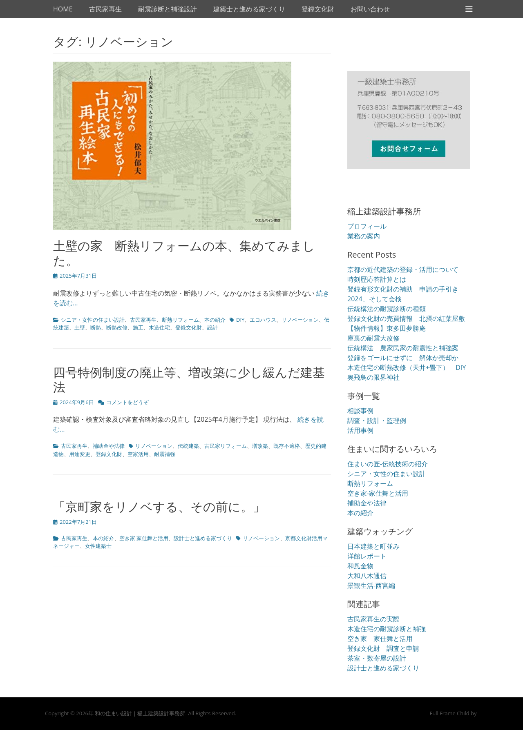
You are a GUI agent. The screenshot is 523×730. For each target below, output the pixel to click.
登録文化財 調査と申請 (383, 648)
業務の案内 (363, 235)
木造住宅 (159, 327)
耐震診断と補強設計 (167, 8)
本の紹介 (215, 319)
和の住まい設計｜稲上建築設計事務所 (140, 713)
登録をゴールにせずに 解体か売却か (402, 357)
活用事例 (360, 430)
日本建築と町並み (373, 546)
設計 (212, 327)
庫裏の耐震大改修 (373, 338)
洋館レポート (367, 556)
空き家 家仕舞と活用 (143, 538)
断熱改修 (116, 327)
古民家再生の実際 (373, 618)
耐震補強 (164, 454)
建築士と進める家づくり (249, 8)
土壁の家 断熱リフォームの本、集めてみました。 (184, 253)
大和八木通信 (367, 575)
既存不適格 (286, 446)
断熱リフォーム (180, 319)
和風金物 (360, 565)
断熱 (95, 327)
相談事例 (360, 410)
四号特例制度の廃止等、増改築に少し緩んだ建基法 (189, 379)
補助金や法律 (109, 446)
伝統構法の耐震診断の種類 (386, 308)
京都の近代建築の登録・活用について (402, 269)
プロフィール (367, 226)
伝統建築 (188, 446)
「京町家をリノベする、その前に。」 (159, 506)
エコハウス (263, 319)
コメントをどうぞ (127, 402)
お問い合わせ (370, 8)
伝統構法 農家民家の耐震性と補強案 (402, 347)
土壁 (79, 327)
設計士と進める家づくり (203, 538)
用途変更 (79, 454)
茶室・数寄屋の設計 (376, 658)
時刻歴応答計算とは (376, 279)
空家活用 (138, 454)
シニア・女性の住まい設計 (93, 319)
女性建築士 (98, 546)
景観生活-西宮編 (371, 585)
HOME (63, 8)
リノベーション (300, 319)
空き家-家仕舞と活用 (377, 493)
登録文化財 (318, 8)
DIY (240, 319)
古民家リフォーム (225, 446)
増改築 (260, 446)
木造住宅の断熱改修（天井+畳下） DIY (406, 367)
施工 (138, 327)
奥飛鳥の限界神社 (373, 377)
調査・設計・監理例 (376, 420)
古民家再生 (105, 8)
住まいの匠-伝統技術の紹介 (387, 463)
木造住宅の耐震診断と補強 (386, 628)
